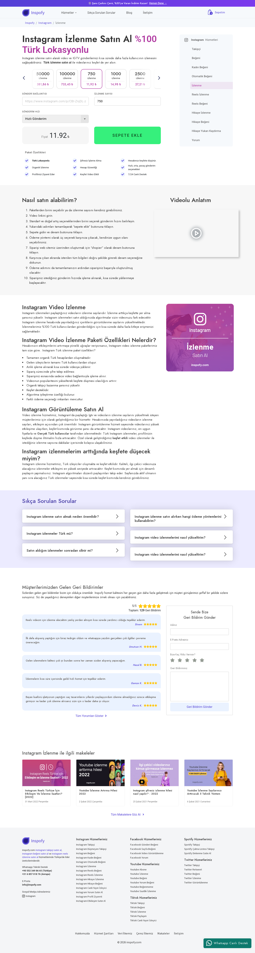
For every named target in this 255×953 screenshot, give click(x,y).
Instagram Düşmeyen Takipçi (91, 849)
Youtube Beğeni (138, 878)
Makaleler (163, 933)
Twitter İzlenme (192, 878)
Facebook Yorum (139, 857)
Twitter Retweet (193, 869)
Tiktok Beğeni (137, 907)
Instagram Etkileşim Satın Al (91, 900)
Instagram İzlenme (86, 866)
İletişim (148, 12)
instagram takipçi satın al (48, 850)
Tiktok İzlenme (138, 911)
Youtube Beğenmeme (141, 886)
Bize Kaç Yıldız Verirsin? (182, 654)
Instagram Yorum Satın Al (89, 892)
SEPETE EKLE (127, 135)
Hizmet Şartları (103, 933)
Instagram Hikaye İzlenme (90, 879)
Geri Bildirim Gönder (199, 707)
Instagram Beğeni (85, 853)
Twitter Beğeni (192, 873)
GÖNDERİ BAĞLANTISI (34, 94)
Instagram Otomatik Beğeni (91, 862)
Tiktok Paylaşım (138, 916)
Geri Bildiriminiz (178, 668)
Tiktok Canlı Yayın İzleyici (143, 920)
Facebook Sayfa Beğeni (143, 849)
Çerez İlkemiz (144, 933)
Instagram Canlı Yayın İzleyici (91, 888)
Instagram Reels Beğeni (89, 870)
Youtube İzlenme (139, 873)
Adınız (173, 625)
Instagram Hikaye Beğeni (89, 883)
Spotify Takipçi (192, 844)
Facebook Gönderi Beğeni (144, 844)
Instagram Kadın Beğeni (88, 857)
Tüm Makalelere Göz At (127, 814)
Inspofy (29, 23)
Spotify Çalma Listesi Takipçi (199, 849)
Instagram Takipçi (85, 844)
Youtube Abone (138, 869)
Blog (129, 12)
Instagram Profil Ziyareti (89, 896)
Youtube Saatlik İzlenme (143, 891)
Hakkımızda (82, 933)
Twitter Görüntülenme (196, 882)
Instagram (45, 23)
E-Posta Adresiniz (179, 639)
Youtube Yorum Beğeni (142, 882)
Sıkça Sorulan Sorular (101, 12)
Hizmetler (69, 12)
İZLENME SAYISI (103, 94)
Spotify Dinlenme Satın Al (197, 853)
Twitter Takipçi (192, 865)
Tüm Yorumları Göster (91, 715)
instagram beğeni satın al (35, 853)
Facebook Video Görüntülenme (147, 853)
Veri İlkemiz (125, 933)
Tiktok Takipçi (137, 903)
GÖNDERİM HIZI (31, 111)
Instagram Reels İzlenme (89, 875)
